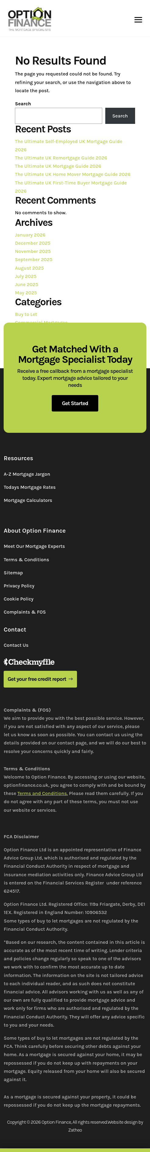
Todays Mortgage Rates (30, 487)
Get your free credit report (37, 679)
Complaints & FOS (25, 612)
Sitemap (13, 573)
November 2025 (33, 251)
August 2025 (29, 268)
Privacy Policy (19, 586)
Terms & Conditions (26, 559)
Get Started (75, 403)
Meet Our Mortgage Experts (34, 546)
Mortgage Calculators (28, 500)
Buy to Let (26, 314)
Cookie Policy (18, 599)
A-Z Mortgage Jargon (27, 474)
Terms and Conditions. (42, 793)
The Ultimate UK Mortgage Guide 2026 (58, 166)
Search (23, 104)
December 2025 (32, 243)
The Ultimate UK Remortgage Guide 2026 (61, 158)
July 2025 (26, 276)
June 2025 (26, 284)
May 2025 (26, 293)
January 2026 (30, 235)
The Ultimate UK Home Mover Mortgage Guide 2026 (73, 174)
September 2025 (33, 259)
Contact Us (16, 645)
